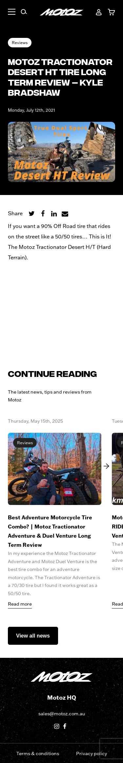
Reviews (20, 42)
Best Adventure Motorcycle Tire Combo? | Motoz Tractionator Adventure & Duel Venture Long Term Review (50, 531)
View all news (33, 636)
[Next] (104, 466)
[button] (11, 12)
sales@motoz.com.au (61, 714)
